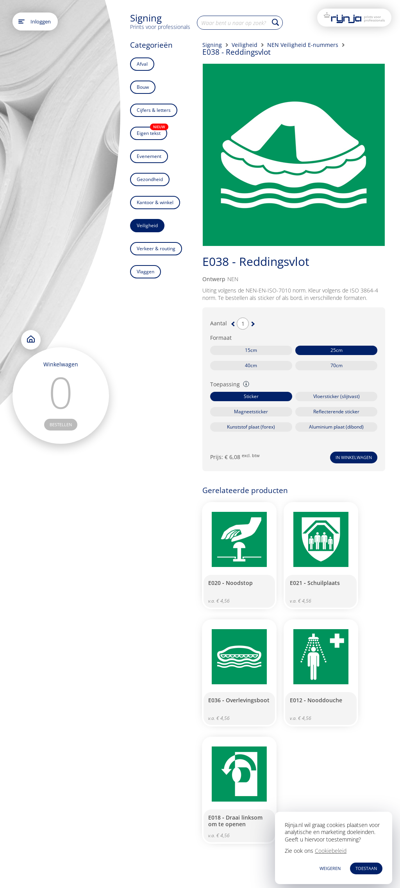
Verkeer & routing (156, 248)
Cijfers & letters (154, 110)
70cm (336, 365)
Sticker (251, 396)
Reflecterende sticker (336, 411)
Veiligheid (147, 225)
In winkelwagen (354, 457)
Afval (142, 64)
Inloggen (40, 21)
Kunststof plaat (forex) (251, 426)
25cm (336, 350)
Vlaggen (145, 271)
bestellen (61, 424)
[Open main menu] (21, 21)
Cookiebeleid (330, 850)
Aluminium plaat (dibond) (336, 426)
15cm (251, 350)
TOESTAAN (366, 868)
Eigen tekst (152, 131)
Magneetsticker (251, 411)
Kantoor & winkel (155, 202)
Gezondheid (150, 179)
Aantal (218, 323)
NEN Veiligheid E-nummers (302, 44)
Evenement (149, 156)
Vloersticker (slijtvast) (336, 396)
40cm (251, 365)
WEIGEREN (330, 868)
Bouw (143, 87)
